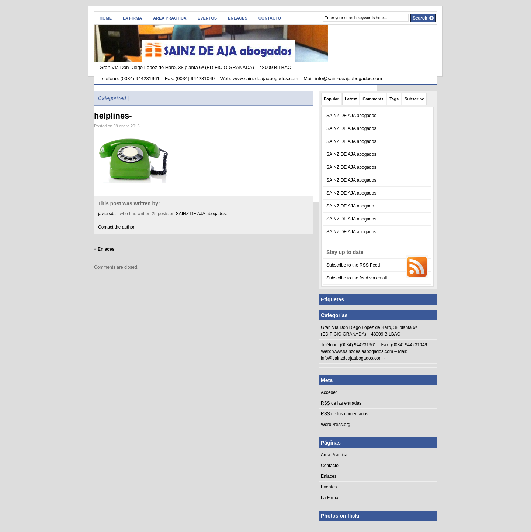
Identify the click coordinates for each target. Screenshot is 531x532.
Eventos (207, 18)
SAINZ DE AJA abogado (350, 206)
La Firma (132, 18)
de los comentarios (344, 413)
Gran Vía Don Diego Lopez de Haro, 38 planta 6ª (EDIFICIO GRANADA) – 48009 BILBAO (195, 67)
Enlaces (237, 18)
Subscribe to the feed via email (356, 278)
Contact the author (116, 227)
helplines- (113, 115)
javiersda (107, 213)
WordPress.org (335, 424)
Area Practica (170, 18)
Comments (373, 99)
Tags (394, 99)
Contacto (269, 18)
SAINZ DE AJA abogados (201, 213)
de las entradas (341, 403)
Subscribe (414, 99)
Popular (331, 99)
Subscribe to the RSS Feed (353, 265)
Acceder (329, 392)
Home (106, 18)
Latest (351, 99)
